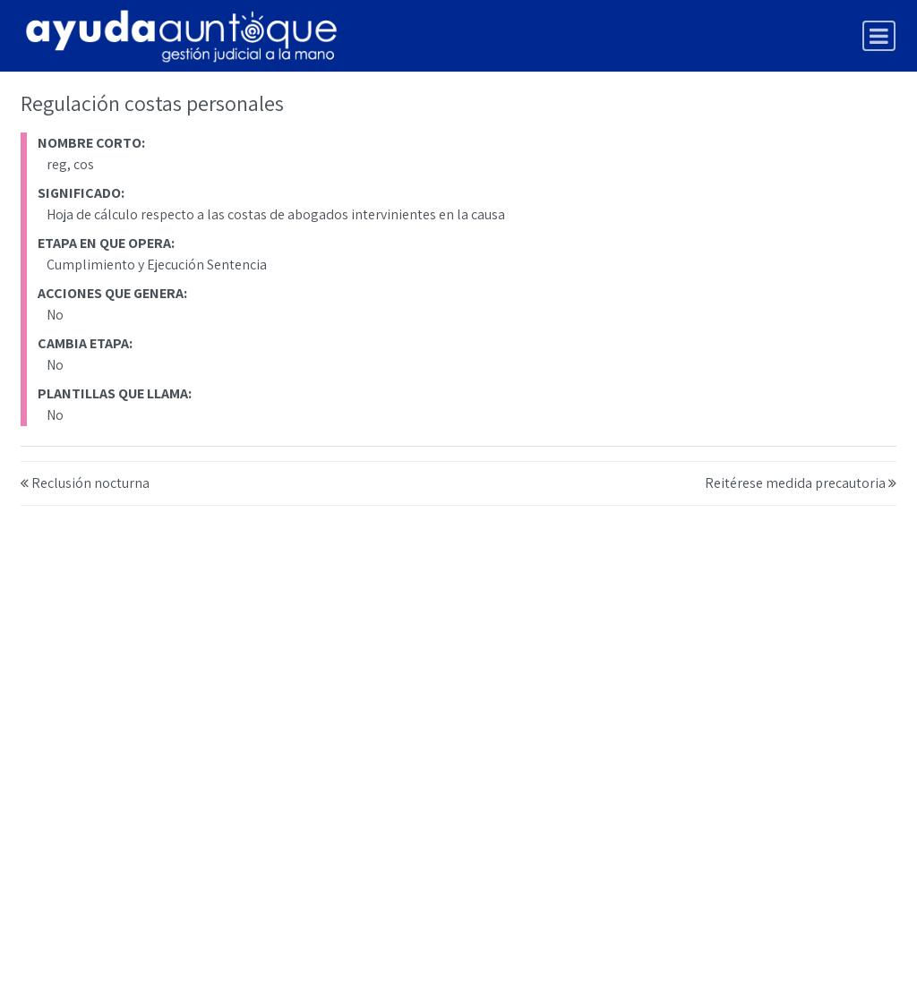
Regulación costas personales (152, 103)
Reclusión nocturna (90, 483)
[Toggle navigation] (879, 36)
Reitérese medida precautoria (795, 483)
